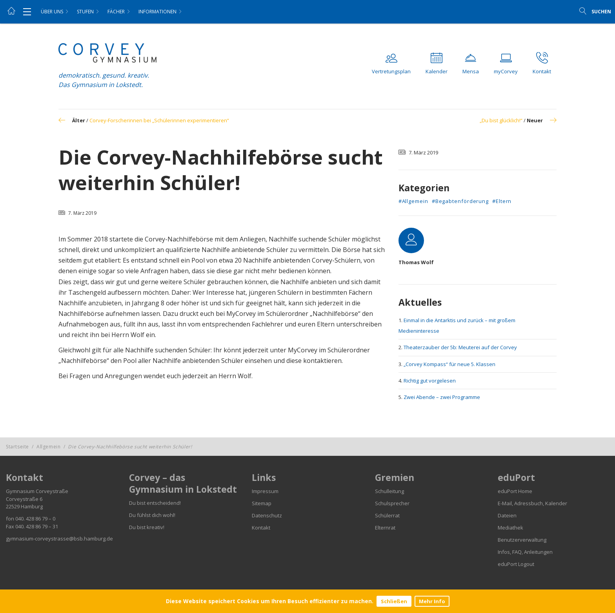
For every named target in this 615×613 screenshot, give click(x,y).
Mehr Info (432, 601)
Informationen (157, 11)
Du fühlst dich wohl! (152, 515)
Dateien (507, 515)
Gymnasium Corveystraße (37, 491)
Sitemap (261, 503)
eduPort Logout (516, 564)
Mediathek (510, 527)
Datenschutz (267, 515)
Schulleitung (389, 491)
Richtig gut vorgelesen (430, 380)
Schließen (394, 601)
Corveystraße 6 (24, 498)
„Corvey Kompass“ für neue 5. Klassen (449, 364)
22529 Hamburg (24, 506)
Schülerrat (387, 515)
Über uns (52, 11)
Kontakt (261, 527)
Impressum (265, 491)
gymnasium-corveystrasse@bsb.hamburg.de (59, 538)
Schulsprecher (392, 503)
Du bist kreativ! (146, 527)
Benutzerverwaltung (522, 539)
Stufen (85, 11)
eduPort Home (515, 491)
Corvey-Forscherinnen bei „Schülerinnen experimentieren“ (159, 120)
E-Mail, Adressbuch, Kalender (532, 503)
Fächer (116, 11)
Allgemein (48, 446)
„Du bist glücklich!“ (501, 120)
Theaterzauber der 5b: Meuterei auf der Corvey (460, 347)
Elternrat (385, 527)
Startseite (17, 446)
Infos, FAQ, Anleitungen (525, 551)
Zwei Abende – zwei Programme (442, 397)
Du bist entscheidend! (155, 502)
